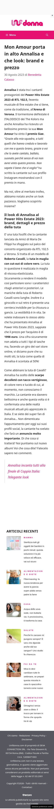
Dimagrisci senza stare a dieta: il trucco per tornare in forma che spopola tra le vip (33, 713)
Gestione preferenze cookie (42, 806)
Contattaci (27, 787)
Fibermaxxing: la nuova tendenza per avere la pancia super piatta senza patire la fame (33, 587)
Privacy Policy (38, 735)
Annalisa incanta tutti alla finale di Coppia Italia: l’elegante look (26, 471)
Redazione (24, 735)
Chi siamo (12, 735)
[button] (47, 35)
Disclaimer (27, 739)
